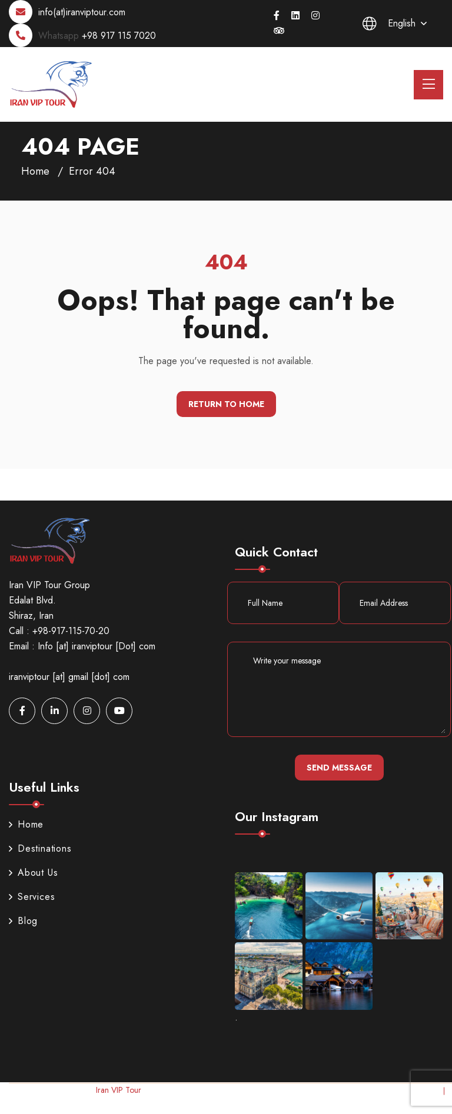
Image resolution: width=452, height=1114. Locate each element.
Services (32, 896)
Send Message (339, 767)
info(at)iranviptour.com (81, 12)
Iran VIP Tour (118, 1090)
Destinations (40, 848)
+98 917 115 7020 (119, 35)
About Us (33, 872)
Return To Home (226, 404)
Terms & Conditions (412, 1106)
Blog (23, 921)
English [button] (389, 23)
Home (35, 171)
